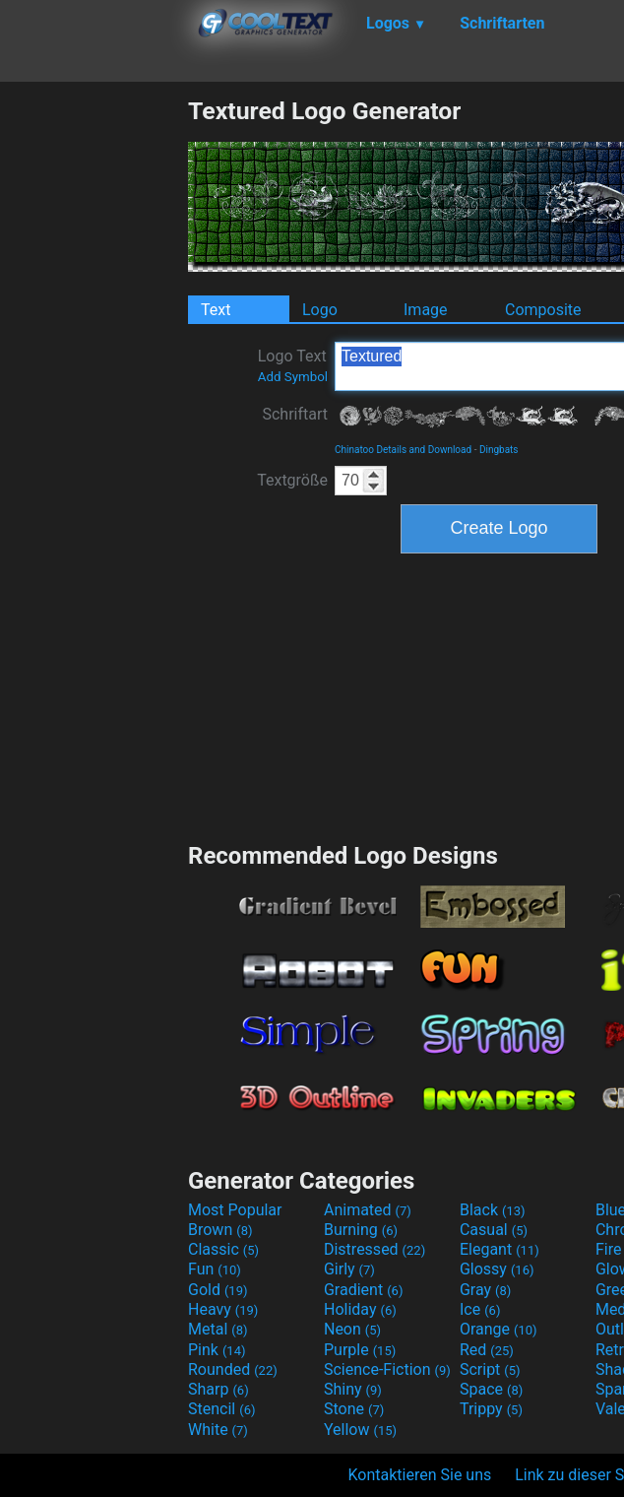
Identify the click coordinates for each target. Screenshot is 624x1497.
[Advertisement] (93, 392)
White (218, 1429)
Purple (360, 1349)
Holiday (360, 1309)
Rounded (233, 1369)
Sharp (218, 1389)
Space (491, 1389)
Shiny (353, 1389)
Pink (217, 1349)
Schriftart (295, 414)
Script (490, 1369)
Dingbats (499, 449)
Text (215, 309)
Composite (543, 309)
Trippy (491, 1408)
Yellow (360, 1429)
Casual (494, 1229)
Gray (485, 1289)
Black (493, 1210)
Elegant (499, 1249)
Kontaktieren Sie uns (420, 1474)
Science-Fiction (387, 1369)
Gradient (363, 1289)
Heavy (223, 1309)
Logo (320, 309)
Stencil (221, 1408)
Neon (352, 1329)
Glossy (497, 1269)
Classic (223, 1249)
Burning (361, 1229)
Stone (354, 1408)
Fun (214, 1269)
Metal (218, 1329)
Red (487, 1349)
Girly (349, 1269)
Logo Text (293, 365)
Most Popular (235, 1210)
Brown (220, 1229)
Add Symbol (293, 376)
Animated (367, 1210)
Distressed (374, 1249)
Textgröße (292, 480)
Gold (218, 1289)
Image (426, 309)
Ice (480, 1309)
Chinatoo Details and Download (403, 449)
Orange (498, 1329)
